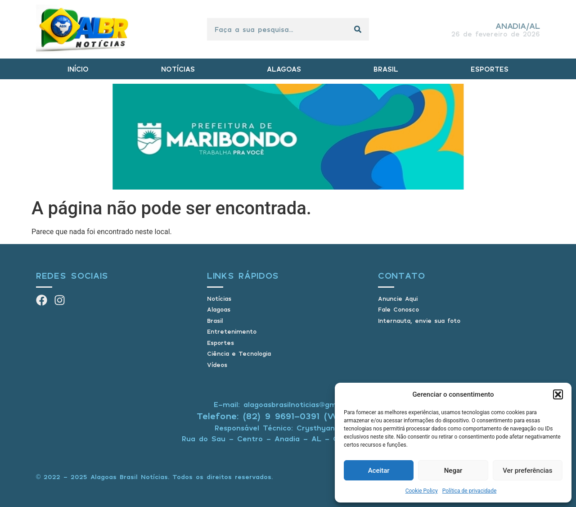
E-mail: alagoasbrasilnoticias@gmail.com (288, 404)
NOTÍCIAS (178, 69)
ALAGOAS (284, 69)
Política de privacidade (469, 491)
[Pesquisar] (357, 29)
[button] (558, 394)
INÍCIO (78, 69)
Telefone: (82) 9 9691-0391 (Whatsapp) (288, 415)
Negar (453, 470)
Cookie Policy (421, 491)
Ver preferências (527, 470)
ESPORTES (489, 69)
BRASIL (386, 69)
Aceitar (379, 470)
